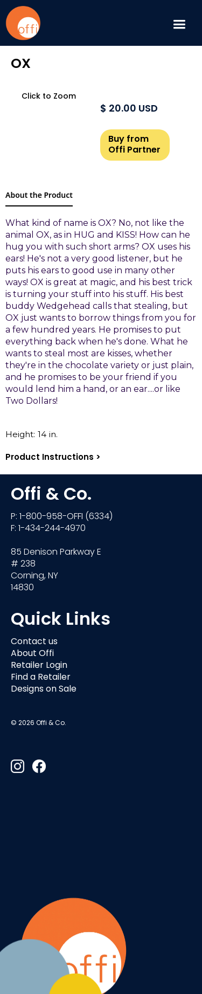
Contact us (34, 642)
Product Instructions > (53, 458)
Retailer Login (39, 665)
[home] (22, 22)
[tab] (39, 195)
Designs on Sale (43, 689)
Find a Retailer (41, 677)
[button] (179, 23)
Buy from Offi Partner (134, 145)
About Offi (32, 654)
